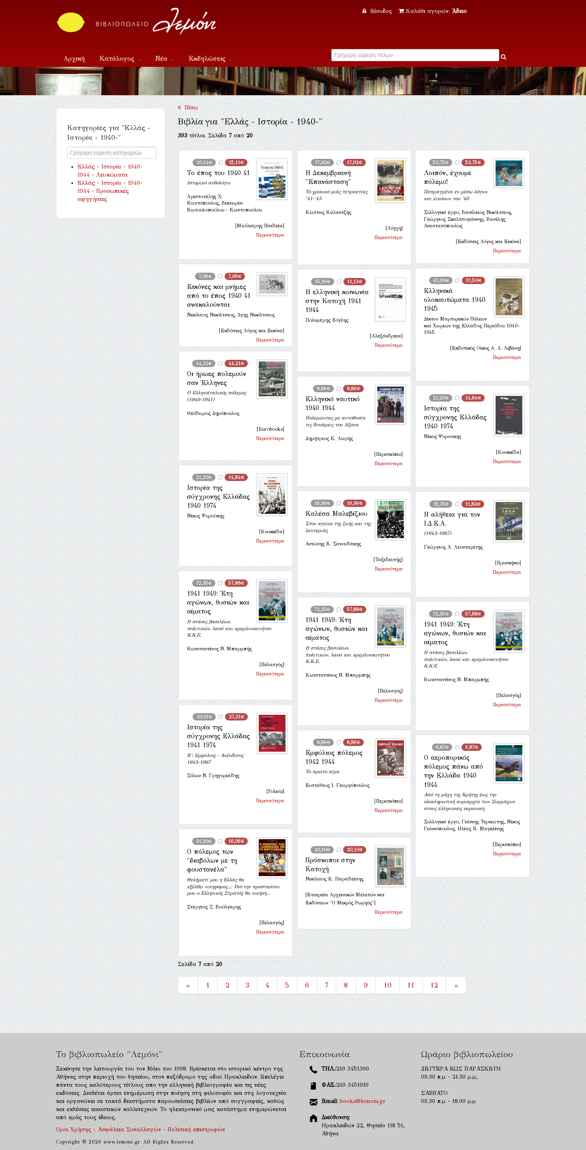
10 (387, 985)
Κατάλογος (120, 58)
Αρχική (74, 58)
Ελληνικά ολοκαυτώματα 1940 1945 (454, 300)
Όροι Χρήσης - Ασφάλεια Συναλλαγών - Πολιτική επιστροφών (140, 1129)
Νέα (164, 58)
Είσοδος (378, 11)
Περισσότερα (270, 235)
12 (434, 985)
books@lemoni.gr (362, 1101)
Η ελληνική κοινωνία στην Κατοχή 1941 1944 (337, 301)
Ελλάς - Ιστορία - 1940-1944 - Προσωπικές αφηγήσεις (109, 191)
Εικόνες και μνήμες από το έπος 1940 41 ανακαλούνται (219, 296)
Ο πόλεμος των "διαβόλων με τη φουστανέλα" (212, 861)
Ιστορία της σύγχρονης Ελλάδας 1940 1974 (455, 417)
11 (410, 985)
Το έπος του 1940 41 (218, 173)
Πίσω (188, 107)
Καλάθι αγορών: (433, 11)
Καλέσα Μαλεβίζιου (336, 513)
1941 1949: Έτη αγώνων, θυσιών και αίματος (218, 603)
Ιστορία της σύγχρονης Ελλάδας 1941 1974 (218, 736)
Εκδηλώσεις (210, 58)
